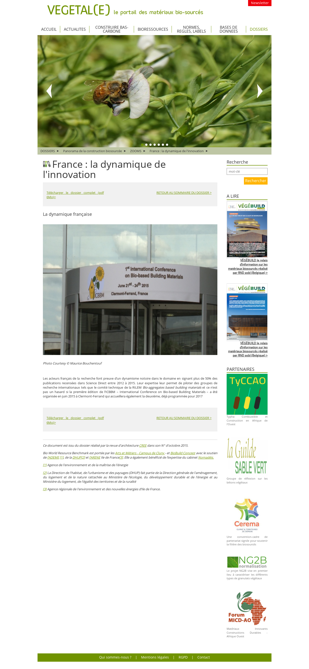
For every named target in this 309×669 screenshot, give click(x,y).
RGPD (183, 657)
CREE (142, 445)
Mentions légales (155, 657)
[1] (61, 457)
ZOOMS (135, 151)
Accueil (49, 29)
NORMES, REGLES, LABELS (191, 29)
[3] (121, 457)
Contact (203, 657)
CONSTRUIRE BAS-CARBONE (111, 29)
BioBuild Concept (182, 453)
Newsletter (260, 2)
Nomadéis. (206, 457)
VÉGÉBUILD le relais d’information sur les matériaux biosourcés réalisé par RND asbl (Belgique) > (248, 266)
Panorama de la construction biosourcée (92, 151)
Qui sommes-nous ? (115, 657)
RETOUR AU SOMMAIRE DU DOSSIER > (184, 192)
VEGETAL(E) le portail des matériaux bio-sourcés (125, 10)
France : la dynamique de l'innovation (177, 151)
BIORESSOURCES (153, 29)
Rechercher (255, 180)
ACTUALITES (75, 29)
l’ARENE (94, 457)
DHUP (76, 457)
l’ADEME (53, 457)
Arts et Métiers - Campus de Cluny (140, 453)
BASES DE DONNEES (229, 29)
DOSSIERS (259, 29)
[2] (83, 457)
